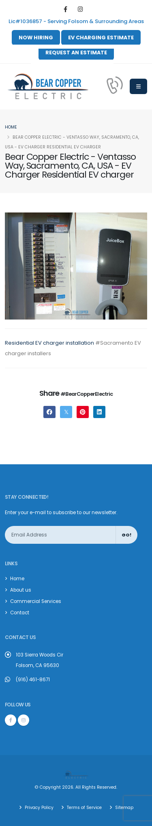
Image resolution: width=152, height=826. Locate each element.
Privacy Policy (39, 808)
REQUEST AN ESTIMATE (76, 52)
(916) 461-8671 (33, 679)
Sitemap (123, 808)
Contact (19, 612)
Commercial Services (35, 601)
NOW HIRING (36, 37)
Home (11, 127)
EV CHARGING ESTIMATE (101, 37)
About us (20, 590)
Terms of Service (84, 808)
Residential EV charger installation (49, 343)
